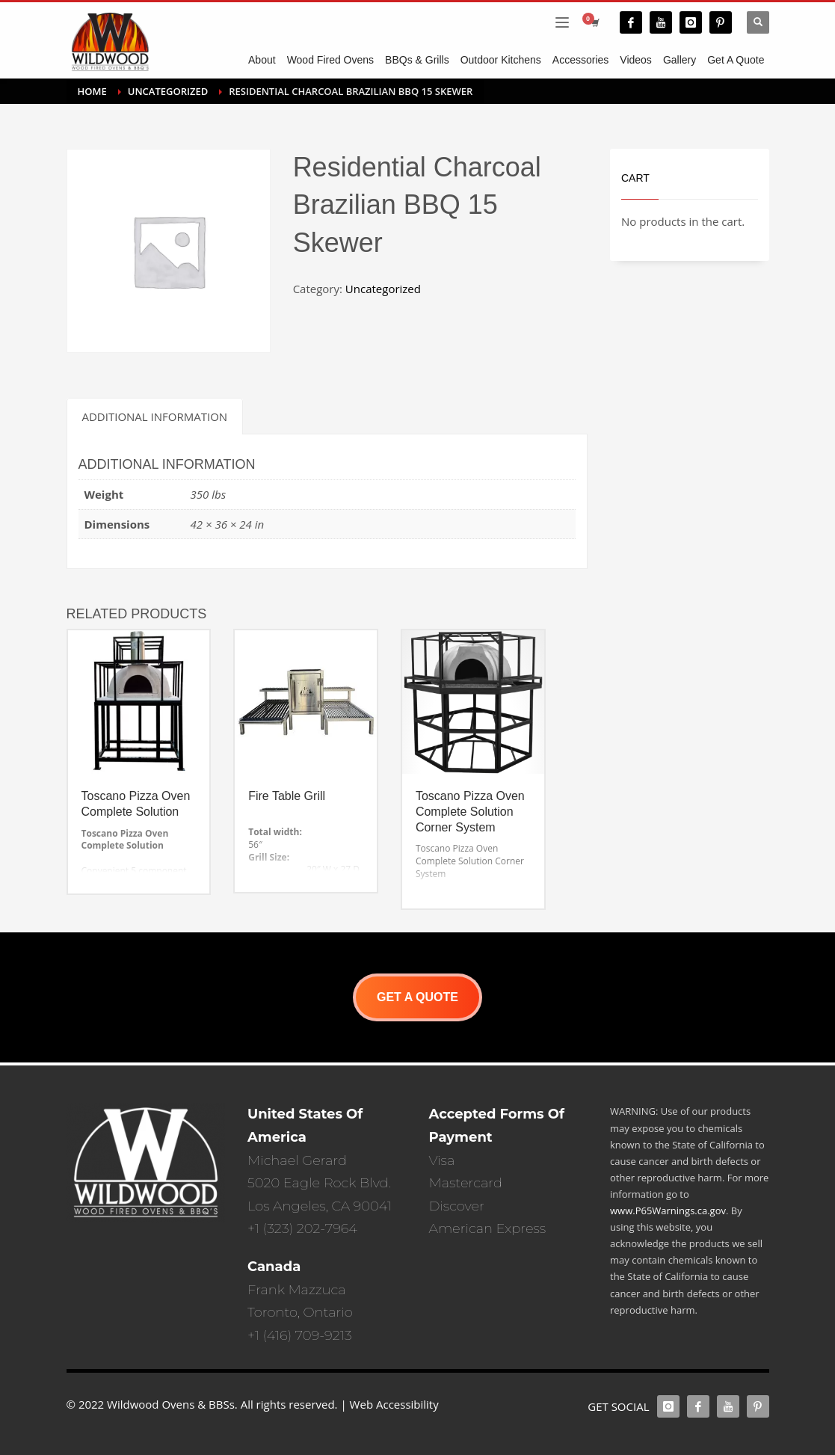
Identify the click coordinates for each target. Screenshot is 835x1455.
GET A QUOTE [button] (417, 997)
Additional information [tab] (155, 416)
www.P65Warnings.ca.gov (668, 1210)
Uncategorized (383, 288)
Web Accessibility (394, 1404)
